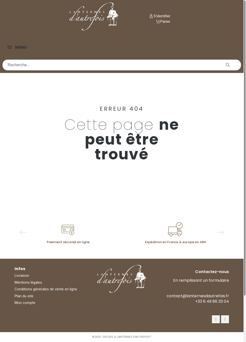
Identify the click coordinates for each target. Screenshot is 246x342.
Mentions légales (28, 282)
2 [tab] (119, 248)
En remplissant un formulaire (201, 280)
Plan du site (24, 296)
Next (220, 232)
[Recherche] (121, 65)
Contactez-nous (212, 272)
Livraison (22, 275)
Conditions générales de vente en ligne (46, 289)
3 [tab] (124, 248)
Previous (23, 232)
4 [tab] (129, 248)
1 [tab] (114, 248)
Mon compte (25, 302)
